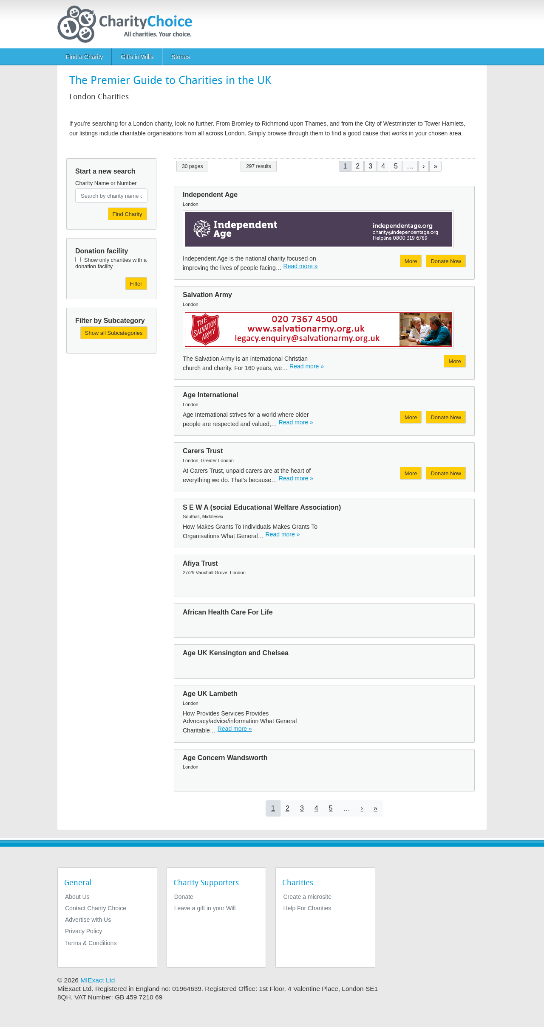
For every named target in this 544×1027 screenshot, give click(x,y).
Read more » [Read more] (300, 266)
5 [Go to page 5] (396, 166)
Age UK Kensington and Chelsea (236, 653)
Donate (183, 896)
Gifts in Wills (137, 56)
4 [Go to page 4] (383, 166)
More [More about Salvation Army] (454, 361)
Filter (136, 284)
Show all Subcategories (114, 333)
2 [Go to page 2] (358, 166)
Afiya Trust (200, 563)
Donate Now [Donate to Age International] (446, 417)
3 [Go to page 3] (370, 166)
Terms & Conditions (90, 943)
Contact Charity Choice (95, 908)
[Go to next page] (423, 166)
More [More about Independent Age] (411, 261)
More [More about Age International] (411, 417)
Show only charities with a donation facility (111, 263)
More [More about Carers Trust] (411, 473)
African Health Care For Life (228, 612)
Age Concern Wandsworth (225, 757)
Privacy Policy (83, 931)
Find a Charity (84, 56)
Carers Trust (203, 451)
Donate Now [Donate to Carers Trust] (446, 473)
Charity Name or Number (106, 183)
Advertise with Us (88, 919)
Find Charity (127, 214)
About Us (77, 896)
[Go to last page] (435, 166)
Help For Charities (307, 908)
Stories (180, 56)
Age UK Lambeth (210, 693)
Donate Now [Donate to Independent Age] (446, 261)
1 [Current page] (345, 166)
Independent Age (210, 194)
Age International (210, 394)
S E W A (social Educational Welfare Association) (262, 507)
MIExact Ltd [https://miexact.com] (97, 980)
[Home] (128, 24)
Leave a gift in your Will (205, 908)
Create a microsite (307, 896)
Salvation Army (207, 294)
